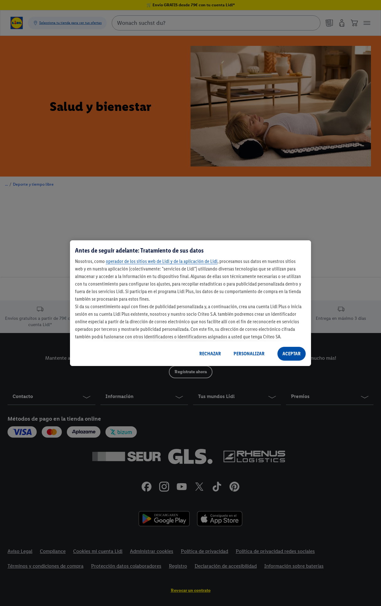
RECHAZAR (210, 354)
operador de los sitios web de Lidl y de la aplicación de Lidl (161, 261)
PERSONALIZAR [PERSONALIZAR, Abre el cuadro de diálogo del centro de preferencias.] (249, 354)
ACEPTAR (291, 354)
